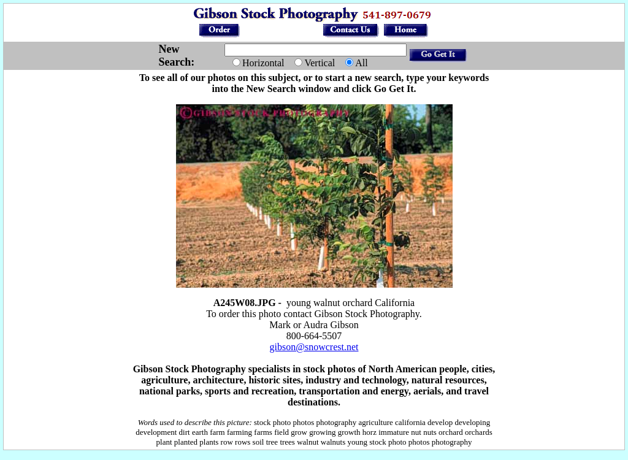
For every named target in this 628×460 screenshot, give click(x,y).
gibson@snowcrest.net (314, 347)
